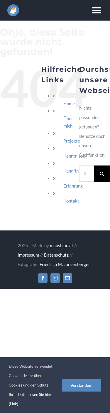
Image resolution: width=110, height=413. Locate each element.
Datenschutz (56, 255)
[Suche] (102, 173)
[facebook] (43, 278)
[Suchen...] (86, 173)
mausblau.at (61, 245)
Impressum (28, 255)
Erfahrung (73, 185)
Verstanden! (81, 385)
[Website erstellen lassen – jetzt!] (13, 6)
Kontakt (71, 200)
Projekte (71, 140)
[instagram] (55, 278)
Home (69, 103)
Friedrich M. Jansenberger (65, 264)
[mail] (67, 278)
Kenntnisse (74, 155)
